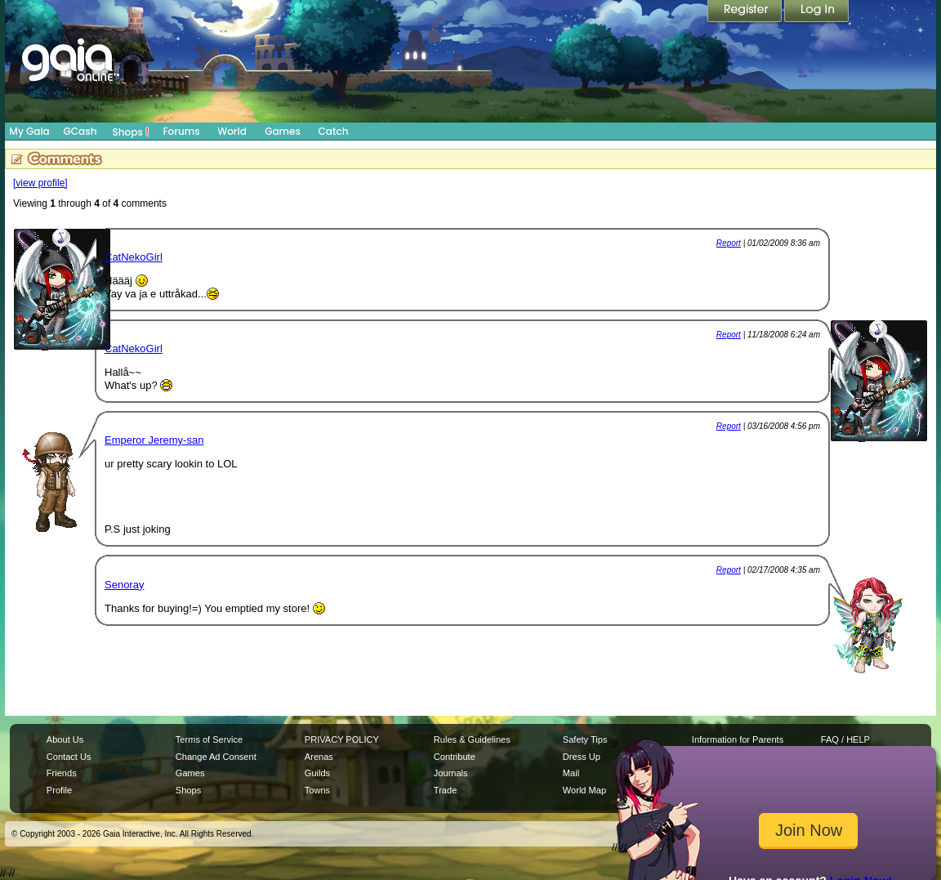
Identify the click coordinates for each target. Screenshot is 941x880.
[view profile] (40, 183)
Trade (445, 790)
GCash (80, 131)
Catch (334, 131)
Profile (59, 790)
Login (817, 12)
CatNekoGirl (134, 257)
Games (283, 131)
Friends (62, 773)
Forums (181, 131)
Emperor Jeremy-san (154, 440)
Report (728, 243)
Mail (571, 773)
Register (745, 12)
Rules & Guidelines (472, 739)
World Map (584, 790)
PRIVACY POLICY (342, 739)
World (232, 131)
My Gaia (29, 131)
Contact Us (69, 757)
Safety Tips (585, 739)
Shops (131, 131)
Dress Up (581, 757)
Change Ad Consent (216, 757)
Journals (451, 773)
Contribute (454, 757)
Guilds (317, 773)
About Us (65, 739)
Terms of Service (209, 739)
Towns (317, 790)
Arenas (319, 757)
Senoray (124, 584)
